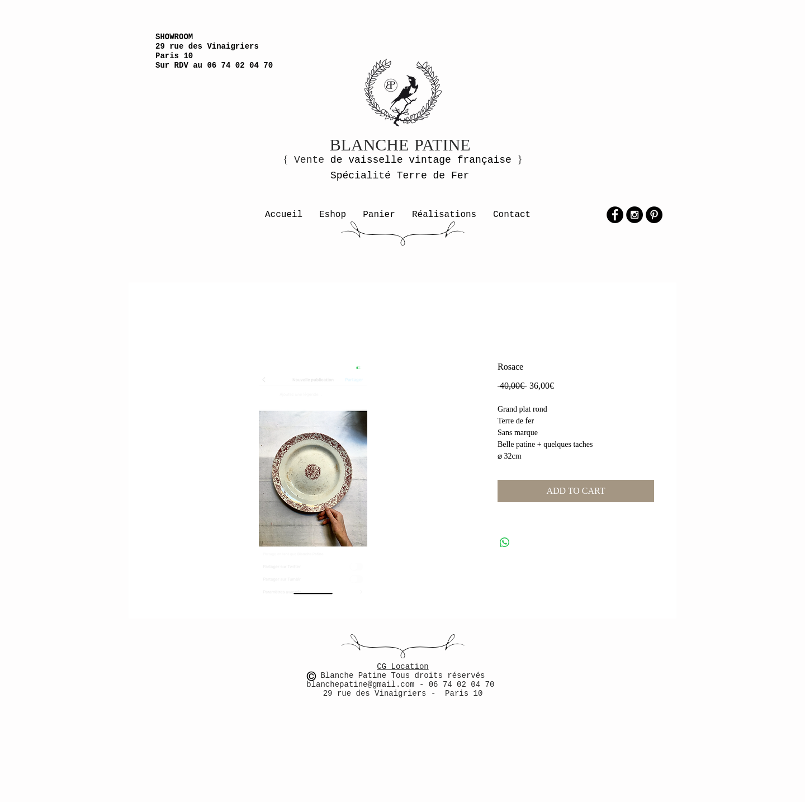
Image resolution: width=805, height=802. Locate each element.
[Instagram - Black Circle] (634, 214)
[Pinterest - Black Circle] (654, 214)
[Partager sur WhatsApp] (505, 542)
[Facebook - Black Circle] (615, 214)
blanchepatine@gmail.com (362, 684)
